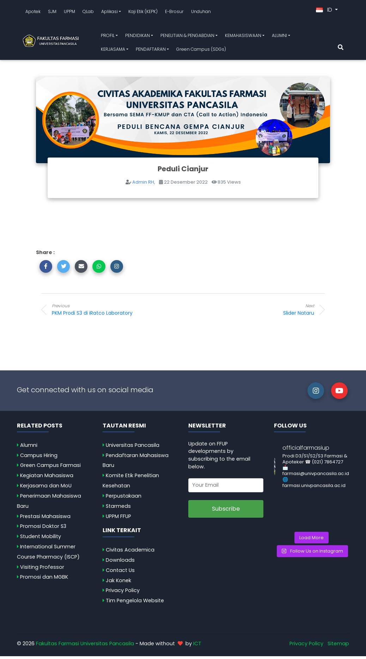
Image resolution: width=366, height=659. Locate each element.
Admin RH (143, 185)
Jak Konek (118, 583)
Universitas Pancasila (132, 447)
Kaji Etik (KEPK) (143, 13)
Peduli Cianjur (183, 172)
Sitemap (338, 646)
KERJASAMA (113, 51)
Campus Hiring (38, 458)
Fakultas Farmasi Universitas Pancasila (85, 646)
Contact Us (120, 573)
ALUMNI (279, 37)
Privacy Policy (123, 593)
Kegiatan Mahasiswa (46, 478)
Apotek (33, 13)
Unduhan (201, 13)
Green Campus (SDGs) (201, 51)
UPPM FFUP (118, 519)
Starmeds (118, 508)
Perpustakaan (123, 498)
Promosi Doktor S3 (43, 528)
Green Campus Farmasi (50, 468)
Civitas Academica (130, 552)
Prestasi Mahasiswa (45, 519)
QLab (88, 13)
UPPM (69, 13)
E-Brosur (174, 13)
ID (325, 11)
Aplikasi (109, 13)
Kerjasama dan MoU (46, 488)
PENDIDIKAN (137, 37)
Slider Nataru (257, 312)
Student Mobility (40, 539)
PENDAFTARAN (151, 51)
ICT (197, 646)
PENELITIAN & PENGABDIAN (187, 37)
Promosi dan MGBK (44, 579)
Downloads (120, 562)
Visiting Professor (42, 569)
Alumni (28, 447)
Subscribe (226, 511)
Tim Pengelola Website (135, 603)
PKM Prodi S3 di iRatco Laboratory (108, 312)
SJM (52, 13)
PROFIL (108, 37)
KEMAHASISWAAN (243, 37)
